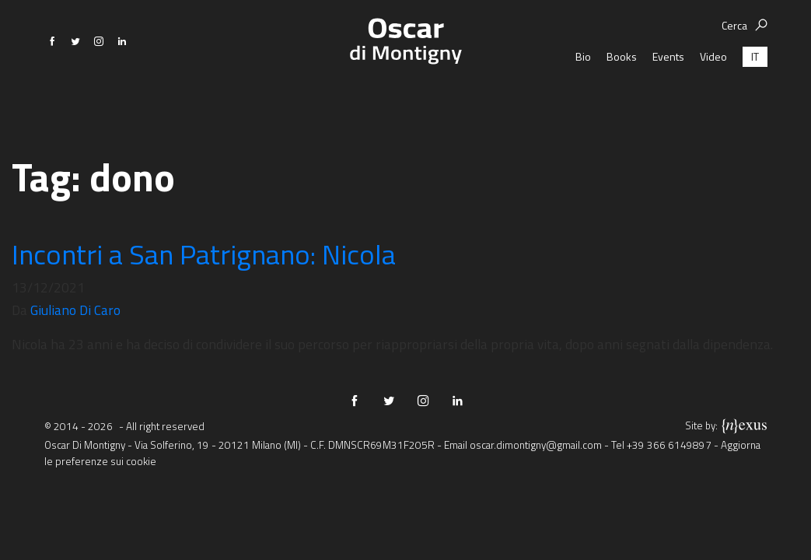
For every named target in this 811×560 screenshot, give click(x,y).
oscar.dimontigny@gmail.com (536, 445)
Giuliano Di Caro (75, 309)
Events (668, 97)
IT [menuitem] (755, 97)
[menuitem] (755, 97)
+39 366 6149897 (669, 445)
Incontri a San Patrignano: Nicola (204, 254)
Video (713, 97)
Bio (583, 97)
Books (622, 97)
